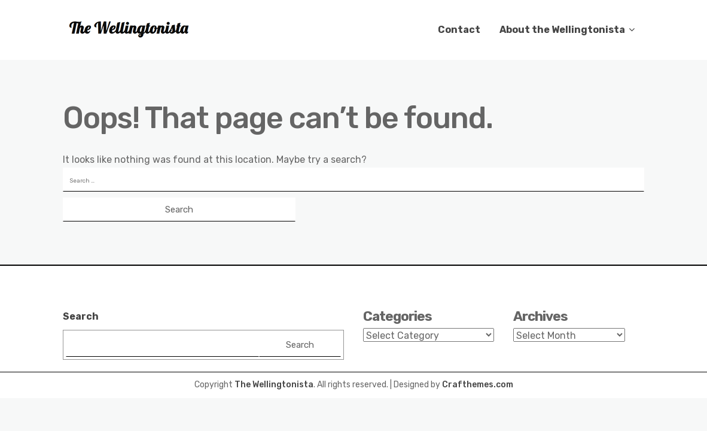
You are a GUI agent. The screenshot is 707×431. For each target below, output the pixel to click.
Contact (459, 29)
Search (81, 316)
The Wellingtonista (273, 385)
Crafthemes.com (477, 385)
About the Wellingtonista (562, 29)
